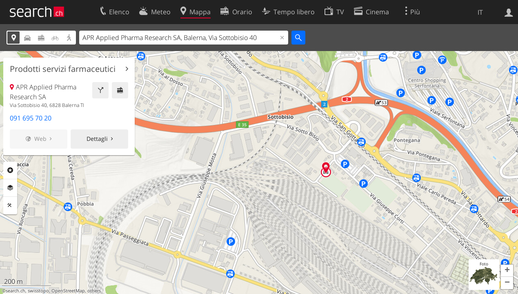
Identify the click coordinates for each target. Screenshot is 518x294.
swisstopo (38, 291)
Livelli (10, 187)
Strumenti (10, 205)
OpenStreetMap (68, 291)
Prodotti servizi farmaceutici (63, 69)
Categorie (10, 170)
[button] (507, 271)
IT (480, 12)
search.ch (15, 291)
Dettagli (97, 139)
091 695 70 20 (30, 118)
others (94, 291)
